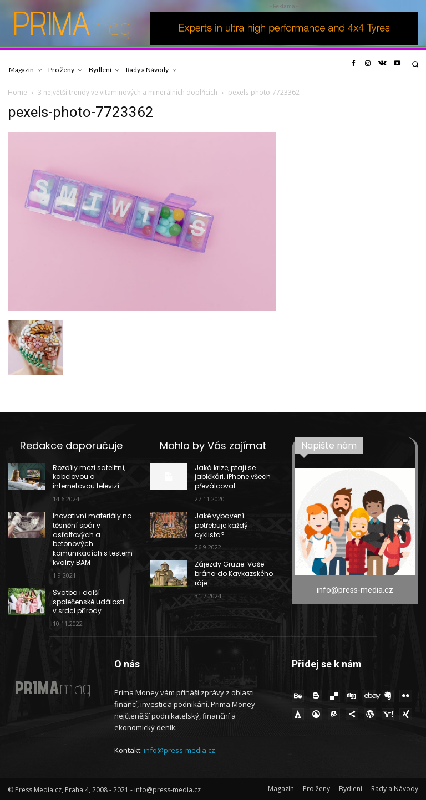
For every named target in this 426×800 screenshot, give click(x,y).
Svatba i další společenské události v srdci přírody (88, 602)
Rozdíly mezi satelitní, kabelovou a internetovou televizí (89, 477)
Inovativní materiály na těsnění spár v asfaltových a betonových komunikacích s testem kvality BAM (93, 539)
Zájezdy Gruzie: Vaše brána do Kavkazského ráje (234, 573)
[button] (415, 64)
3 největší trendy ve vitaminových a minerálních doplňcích (127, 92)
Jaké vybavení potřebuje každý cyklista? (221, 525)
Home (17, 92)
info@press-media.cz (179, 750)
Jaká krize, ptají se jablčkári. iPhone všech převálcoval (233, 477)
